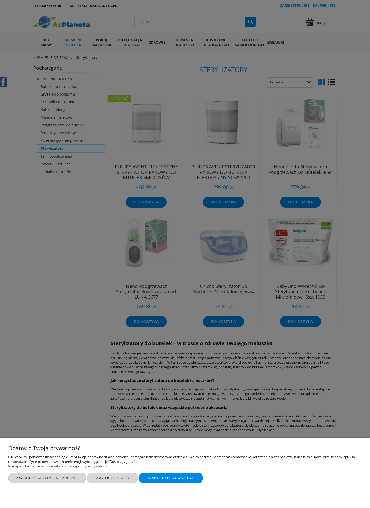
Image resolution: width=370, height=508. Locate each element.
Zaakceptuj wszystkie (171, 478)
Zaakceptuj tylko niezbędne (47, 478)
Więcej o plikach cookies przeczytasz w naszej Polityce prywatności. (59, 466)
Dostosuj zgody (112, 478)
